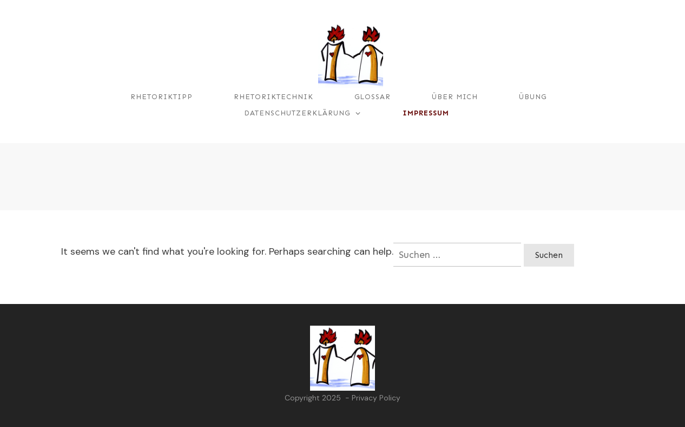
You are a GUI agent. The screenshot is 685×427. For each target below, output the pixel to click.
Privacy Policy (376, 398)
